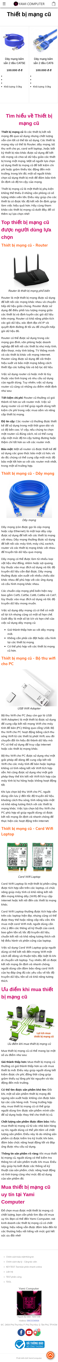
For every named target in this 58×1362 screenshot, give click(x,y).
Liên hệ (9, 1272)
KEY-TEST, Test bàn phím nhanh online (24, 1267)
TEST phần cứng (13, 1277)
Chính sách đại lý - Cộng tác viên (21, 1261)
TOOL (8, 1282)
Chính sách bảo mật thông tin (20, 1257)
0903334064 (33, 1320)
